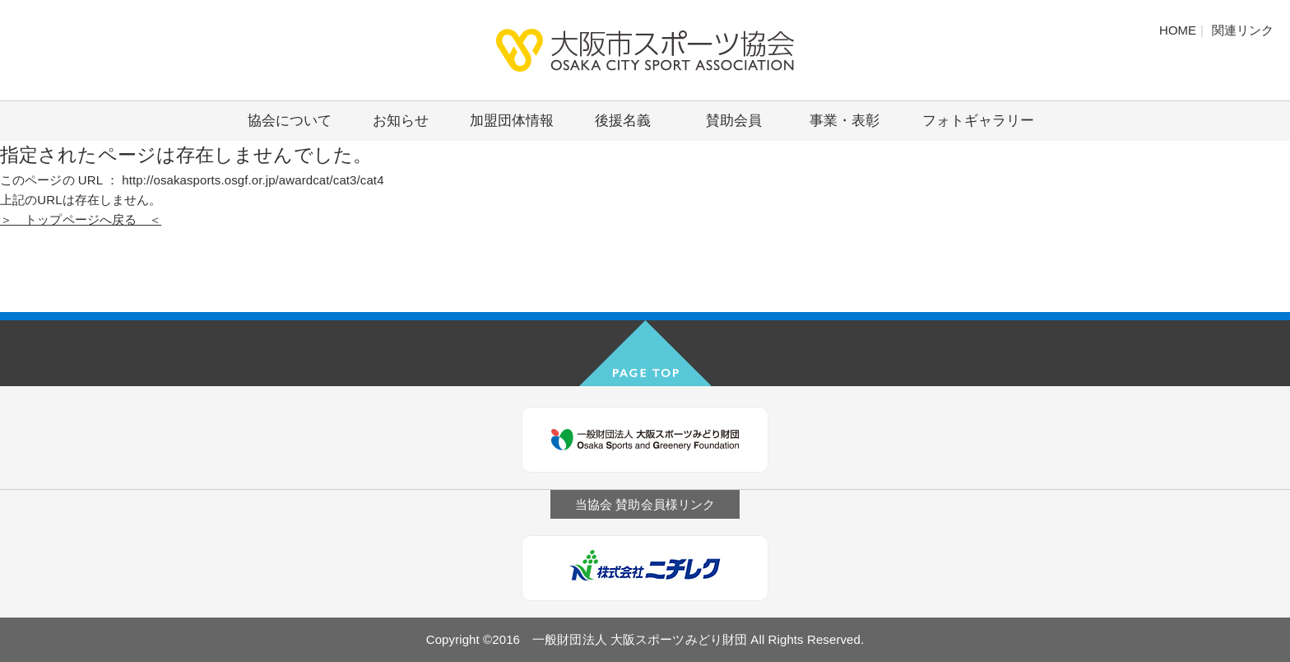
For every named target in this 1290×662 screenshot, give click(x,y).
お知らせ (401, 120)
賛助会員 (734, 120)
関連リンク (1243, 30)
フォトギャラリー (978, 120)
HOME (1177, 30)
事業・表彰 (844, 120)
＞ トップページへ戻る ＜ (80, 219)
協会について (290, 120)
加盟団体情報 (512, 120)
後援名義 (623, 120)
